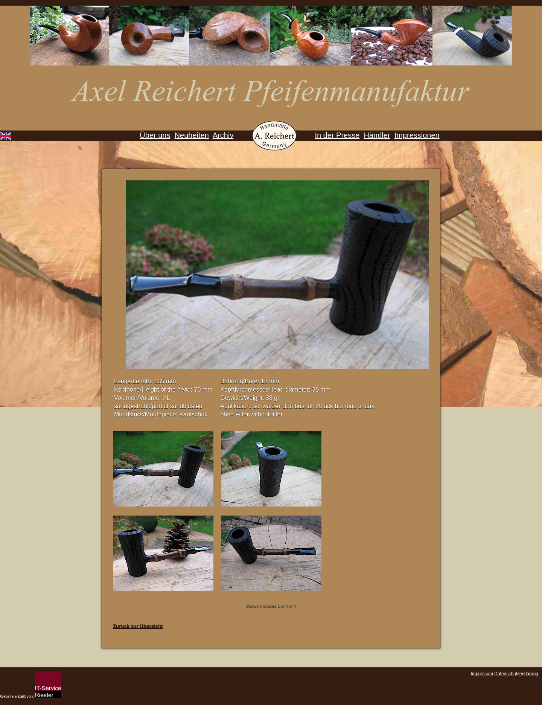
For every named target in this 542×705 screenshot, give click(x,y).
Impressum (482, 673)
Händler (377, 135)
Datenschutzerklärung (516, 673)
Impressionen (417, 135)
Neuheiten (192, 135)
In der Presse (337, 135)
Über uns (155, 135)
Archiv (223, 135)
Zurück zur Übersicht (138, 626)
